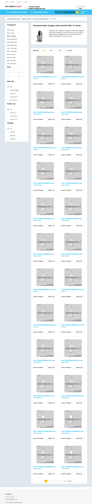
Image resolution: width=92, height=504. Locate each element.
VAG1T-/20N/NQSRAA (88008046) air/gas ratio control (44, 467)
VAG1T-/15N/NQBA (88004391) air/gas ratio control (71, 184)
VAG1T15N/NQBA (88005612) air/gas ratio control (45, 325)
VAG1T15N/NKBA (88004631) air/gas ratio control (44, 290)
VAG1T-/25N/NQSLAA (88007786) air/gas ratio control (44, 432)
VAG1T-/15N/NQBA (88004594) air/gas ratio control (71, 219)
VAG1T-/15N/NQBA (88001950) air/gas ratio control (71, 113)
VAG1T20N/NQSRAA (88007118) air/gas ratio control (72, 361)
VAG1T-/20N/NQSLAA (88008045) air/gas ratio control (72, 432)
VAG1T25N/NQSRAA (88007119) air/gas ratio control (44, 396)
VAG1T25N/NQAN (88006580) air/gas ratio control (73, 325)
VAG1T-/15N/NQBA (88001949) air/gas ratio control (43, 113)
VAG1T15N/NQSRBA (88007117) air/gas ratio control (44, 361)
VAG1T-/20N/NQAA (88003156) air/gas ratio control (71, 148)
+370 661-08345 (34, 7)
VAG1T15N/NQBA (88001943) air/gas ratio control (45, 77)
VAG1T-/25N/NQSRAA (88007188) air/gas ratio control (72, 396)
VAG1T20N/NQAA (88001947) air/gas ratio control (72, 77)
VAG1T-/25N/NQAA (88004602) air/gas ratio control (43, 255)
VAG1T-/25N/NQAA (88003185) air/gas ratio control (43, 184)
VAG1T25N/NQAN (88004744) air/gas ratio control (73, 290)
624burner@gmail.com (36, 9)
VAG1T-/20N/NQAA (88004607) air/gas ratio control (71, 255)
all (64, 481)
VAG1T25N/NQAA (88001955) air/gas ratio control (45, 148)
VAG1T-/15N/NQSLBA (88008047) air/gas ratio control (72, 467)
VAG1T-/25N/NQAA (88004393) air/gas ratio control (43, 219)
